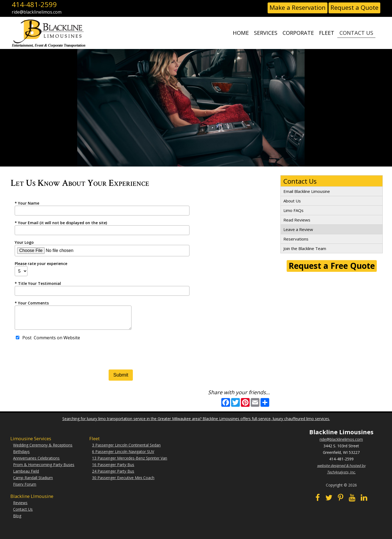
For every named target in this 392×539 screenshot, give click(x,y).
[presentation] (56, 360)
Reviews (20, 506)
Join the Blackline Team (304, 248)
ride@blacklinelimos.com (341, 443)
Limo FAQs (293, 210)
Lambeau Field (26, 475)
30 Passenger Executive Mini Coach (123, 481)
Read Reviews (296, 220)
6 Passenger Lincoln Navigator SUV (123, 455)
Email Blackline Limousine (306, 191)
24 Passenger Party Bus (113, 475)
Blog (17, 519)
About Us (292, 201)
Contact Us (23, 513)
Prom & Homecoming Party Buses (43, 468)
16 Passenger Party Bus (113, 468)
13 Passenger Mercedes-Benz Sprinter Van (129, 462)
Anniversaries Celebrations (36, 462)
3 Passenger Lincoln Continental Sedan (126, 449)
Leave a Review (298, 229)
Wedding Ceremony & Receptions (42, 449)
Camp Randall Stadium (33, 481)
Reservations (295, 239)
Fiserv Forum (24, 488)
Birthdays (21, 455)
